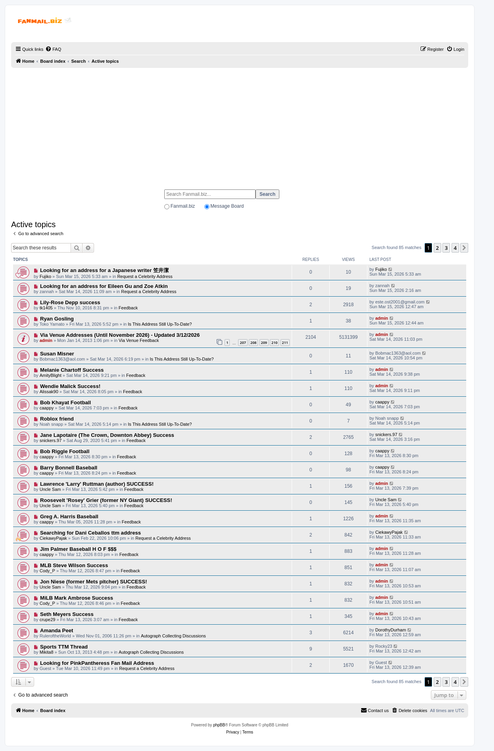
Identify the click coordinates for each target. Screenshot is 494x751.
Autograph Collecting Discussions (173, 635)
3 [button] (446, 247)
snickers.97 (51, 440)
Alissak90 (49, 391)
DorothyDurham (390, 629)
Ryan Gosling (57, 319)
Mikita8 (47, 652)
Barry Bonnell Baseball (68, 468)
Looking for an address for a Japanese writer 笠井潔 (104, 270)
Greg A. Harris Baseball (69, 516)
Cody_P (47, 570)
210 (274, 342)
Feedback (128, 307)
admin (381, 318)
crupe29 (48, 619)
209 (264, 342)
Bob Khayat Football (65, 402)
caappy (47, 407)
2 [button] (437, 247)
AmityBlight (51, 375)
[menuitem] (53, 49)
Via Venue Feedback (139, 340)
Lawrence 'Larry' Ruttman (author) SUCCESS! (97, 484)
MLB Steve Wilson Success (74, 565)
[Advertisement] (239, 125)
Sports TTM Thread (64, 647)
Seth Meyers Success (67, 614)
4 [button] (455, 247)
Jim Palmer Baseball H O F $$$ (78, 549)
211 (285, 342)
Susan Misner (57, 354)
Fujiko (45, 276)
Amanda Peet (56, 630)
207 (243, 342)
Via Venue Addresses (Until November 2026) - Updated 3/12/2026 (120, 335)
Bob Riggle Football (65, 451)
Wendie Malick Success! (70, 386)
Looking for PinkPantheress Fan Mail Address (97, 663)
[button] (464, 248)
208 (253, 342)
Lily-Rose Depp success (70, 302)
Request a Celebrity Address (144, 276)
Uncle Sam (50, 489)
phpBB (219, 725)
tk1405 (46, 307)
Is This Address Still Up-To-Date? (160, 324)
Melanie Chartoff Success (72, 370)
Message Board (227, 206)
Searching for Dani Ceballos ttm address (90, 533)
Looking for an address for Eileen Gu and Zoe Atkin (104, 286)
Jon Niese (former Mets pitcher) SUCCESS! (93, 582)
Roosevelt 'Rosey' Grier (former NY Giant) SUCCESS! (106, 500)
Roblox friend (57, 419)
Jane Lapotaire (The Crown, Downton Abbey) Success (107, 435)
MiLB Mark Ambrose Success (76, 598)
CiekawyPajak (53, 538)
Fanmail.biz (183, 206)
